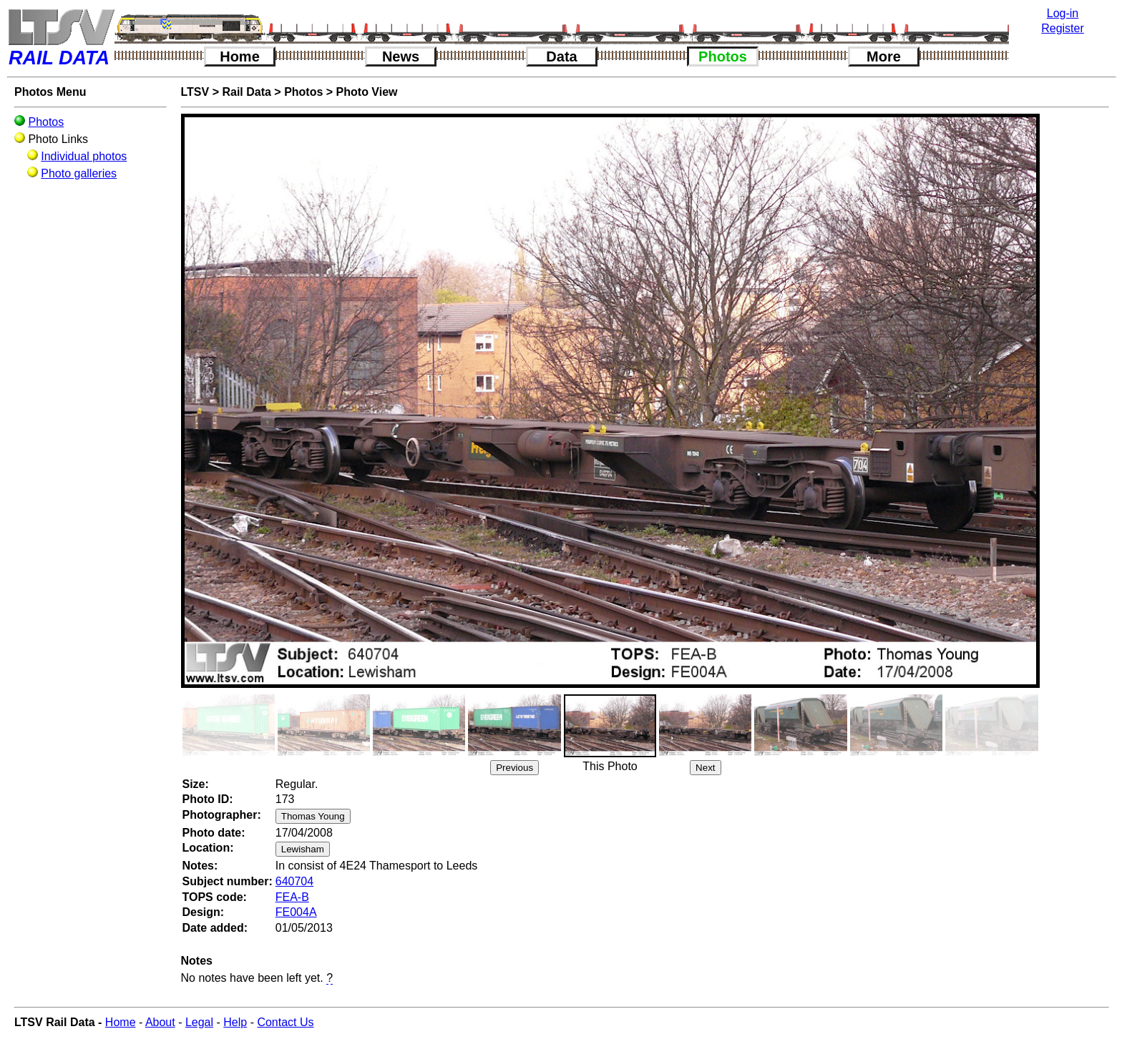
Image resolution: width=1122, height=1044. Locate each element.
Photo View (367, 92)
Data (561, 56)
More (884, 56)
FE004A (296, 912)
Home (240, 56)
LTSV (195, 92)
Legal (199, 1022)
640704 (294, 881)
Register (1062, 28)
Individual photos (84, 156)
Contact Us (285, 1022)
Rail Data (246, 92)
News (400, 56)
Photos (722, 56)
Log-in (1062, 13)
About (160, 1022)
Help (235, 1022)
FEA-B (292, 897)
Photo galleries (79, 173)
